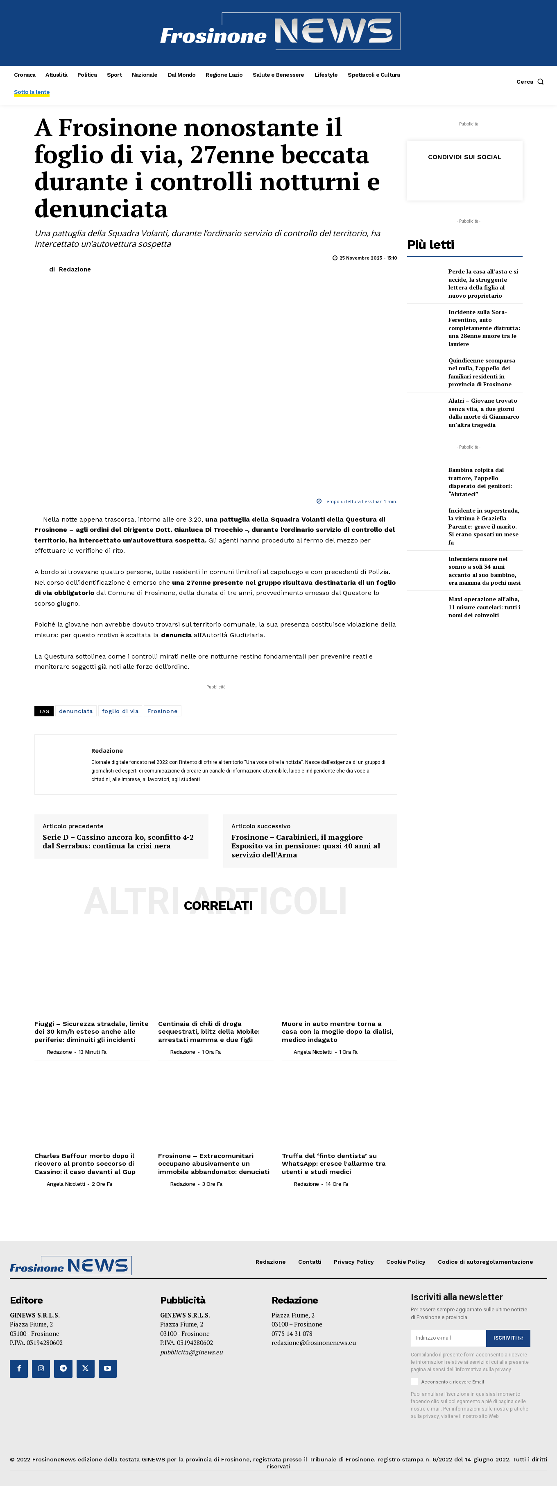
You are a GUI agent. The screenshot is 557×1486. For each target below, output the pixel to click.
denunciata (76, 711)
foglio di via (120, 711)
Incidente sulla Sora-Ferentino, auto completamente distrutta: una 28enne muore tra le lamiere (484, 328)
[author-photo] (39, 1050)
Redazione (75, 269)
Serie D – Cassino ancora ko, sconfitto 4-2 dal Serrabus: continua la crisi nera (118, 841)
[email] (448, 1337)
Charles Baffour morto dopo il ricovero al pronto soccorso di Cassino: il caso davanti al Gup (84, 1163)
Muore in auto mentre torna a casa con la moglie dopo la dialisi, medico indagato (339, 1031)
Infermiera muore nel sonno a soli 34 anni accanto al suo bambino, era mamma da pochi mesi (484, 571)
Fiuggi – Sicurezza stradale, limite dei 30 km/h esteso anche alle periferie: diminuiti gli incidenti (90, 1031)
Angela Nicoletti (313, 1051)
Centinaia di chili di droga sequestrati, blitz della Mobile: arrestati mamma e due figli (208, 1031)
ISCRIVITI (508, 1337)
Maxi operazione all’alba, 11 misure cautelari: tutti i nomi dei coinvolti (484, 607)
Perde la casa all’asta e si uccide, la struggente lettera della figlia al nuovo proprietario (483, 283)
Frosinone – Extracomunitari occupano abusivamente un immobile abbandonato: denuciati (212, 1163)
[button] (531, 81)
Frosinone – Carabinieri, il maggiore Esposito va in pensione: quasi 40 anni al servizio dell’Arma (305, 846)
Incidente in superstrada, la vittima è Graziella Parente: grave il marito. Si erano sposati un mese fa (483, 526)
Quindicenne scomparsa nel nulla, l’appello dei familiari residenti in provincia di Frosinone (481, 372)
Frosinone (162, 711)
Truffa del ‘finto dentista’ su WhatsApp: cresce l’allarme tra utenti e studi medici (332, 1163)
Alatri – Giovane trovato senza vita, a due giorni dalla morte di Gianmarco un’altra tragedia (483, 412)
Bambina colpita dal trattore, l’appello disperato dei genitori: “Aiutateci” (480, 482)
